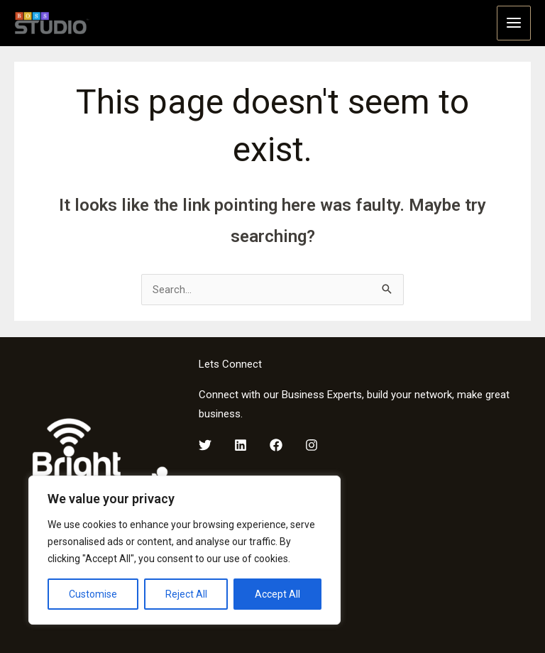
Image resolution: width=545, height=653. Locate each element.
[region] (184, 550)
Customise (93, 594)
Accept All (277, 594)
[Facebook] (276, 441)
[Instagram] (311, 441)
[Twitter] (205, 441)
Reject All (186, 594)
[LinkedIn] (240, 441)
